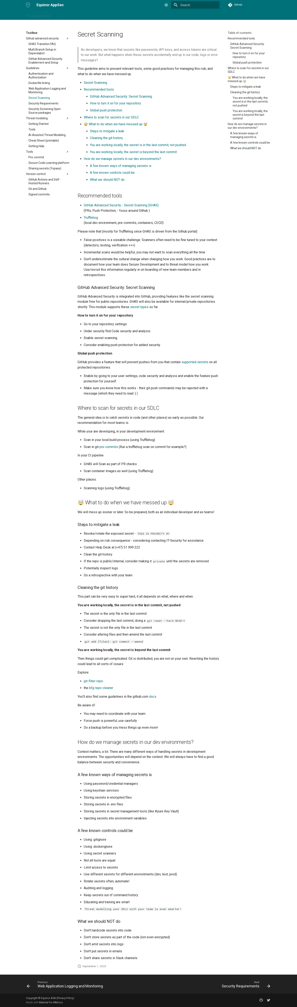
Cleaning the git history (106, 138)
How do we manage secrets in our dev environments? (122, 159)
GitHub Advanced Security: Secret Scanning (121, 96)
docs (152, 697)
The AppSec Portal (38, 15)
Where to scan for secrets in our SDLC (111, 117)
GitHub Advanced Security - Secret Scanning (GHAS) (121, 205)
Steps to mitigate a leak (107, 131)
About (104, 15)
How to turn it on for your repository (115, 103)
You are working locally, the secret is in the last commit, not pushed (138, 145)
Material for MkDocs (51, 1002)
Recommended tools (99, 89)
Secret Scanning (95, 83)
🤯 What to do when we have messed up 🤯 (115, 124)
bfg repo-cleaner (101, 688)
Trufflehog (91, 218)
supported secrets (195, 362)
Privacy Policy (65, 998)
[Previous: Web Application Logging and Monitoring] (66, 985)
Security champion (83, 15)
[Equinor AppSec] (28, 5)
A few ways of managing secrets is (120, 166)
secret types (139, 307)
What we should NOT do (107, 180)
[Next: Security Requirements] (245, 985)
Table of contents (240, 32)
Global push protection (106, 110)
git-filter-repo (93, 681)
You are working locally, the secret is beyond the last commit (133, 152)
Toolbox (60, 15)
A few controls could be (112, 173)
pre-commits (108, 447)
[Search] (195, 5)
